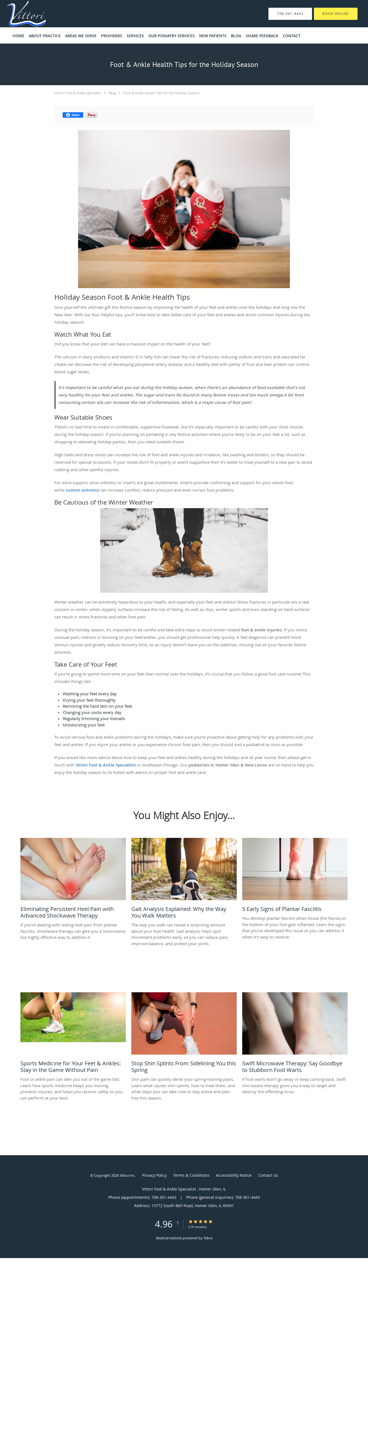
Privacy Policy (154, 1175)
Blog (112, 92)
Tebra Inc (127, 1175)
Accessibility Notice (234, 1175)
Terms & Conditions (191, 1175)
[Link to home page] (18, 13)
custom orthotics (82, 490)
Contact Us (268, 1175)
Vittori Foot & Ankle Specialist (78, 92)
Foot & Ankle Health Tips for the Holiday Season (161, 92)
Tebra (207, 1237)
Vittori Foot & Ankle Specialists (105, 765)
